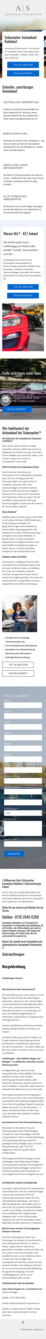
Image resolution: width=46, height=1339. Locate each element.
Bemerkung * (10, 819)
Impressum (38, 1329)
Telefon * (8, 733)
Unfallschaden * (11, 808)
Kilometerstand (11, 787)
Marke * (7, 743)
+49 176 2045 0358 (23, 64)
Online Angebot (23, 73)
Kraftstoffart (10, 797)
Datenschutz (27, 1329)
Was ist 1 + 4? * (11, 839)
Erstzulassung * (11, 765)
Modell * (8, 754)
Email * (7, 711)
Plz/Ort (7, 722)
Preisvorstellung (11, 776)
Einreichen (14, 853)
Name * (7, 700)
